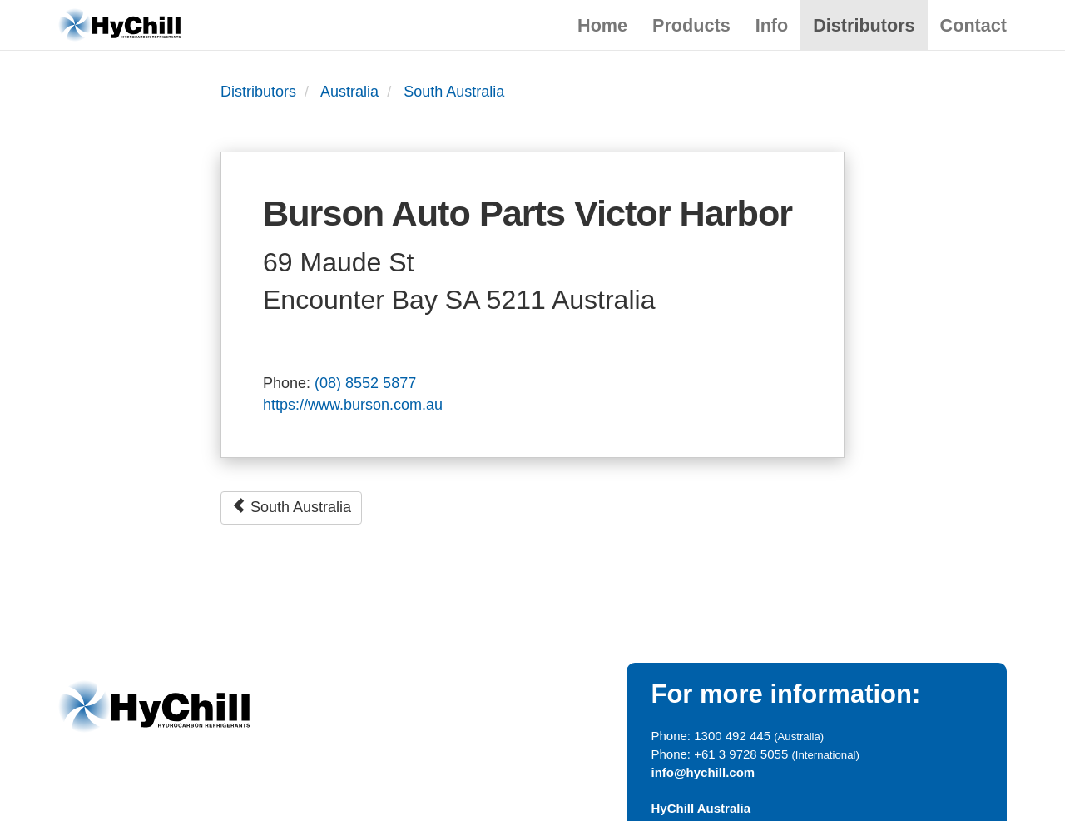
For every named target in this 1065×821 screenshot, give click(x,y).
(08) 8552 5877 (365, 383)
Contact (973, 25)
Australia (349, 91)
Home (602, 25)
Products (691, 25)
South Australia (454, 91)
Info (772, 25)
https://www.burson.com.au (353, 404)
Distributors (863, 25)
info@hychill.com (703, 772)
